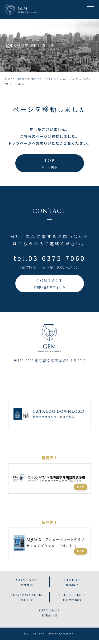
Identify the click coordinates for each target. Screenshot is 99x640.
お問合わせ (50, 612)
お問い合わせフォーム (49, 283)
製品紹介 (72, 582)
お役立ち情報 (72, 597)
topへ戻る (49, 163)
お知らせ (27, 597)
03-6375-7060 (57, 258)
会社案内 (27, 582)
